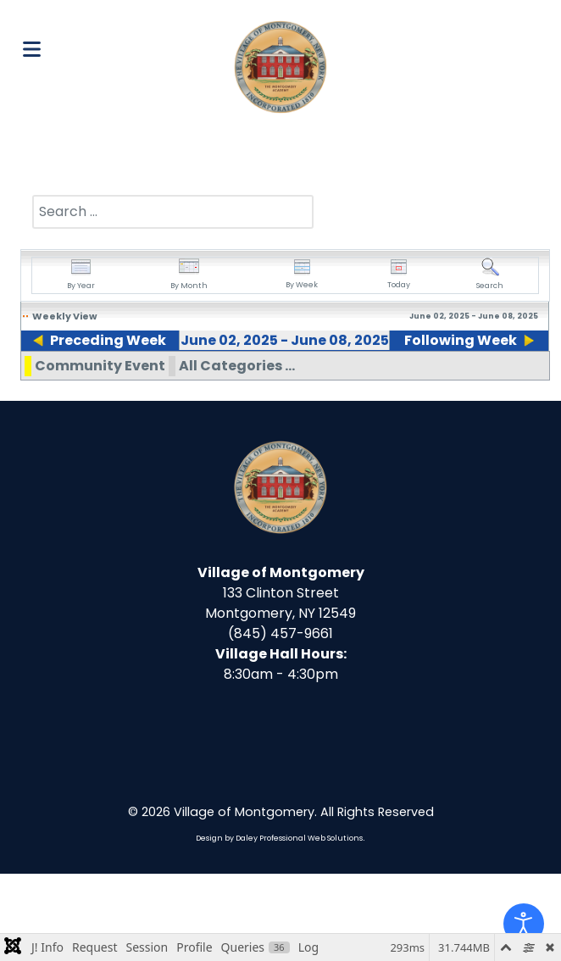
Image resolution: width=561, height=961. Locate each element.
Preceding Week (105, 340)
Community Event (100, 453)
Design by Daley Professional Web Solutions (279, 925)
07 (406, 379)
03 (104, 379)
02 (28, 379)
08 (482, 379)
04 (180, 379)
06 (331, 379)
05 (255, 379)
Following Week (464, 340)
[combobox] (173, 212)
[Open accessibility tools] (523, 923)
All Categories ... (237, 453)
